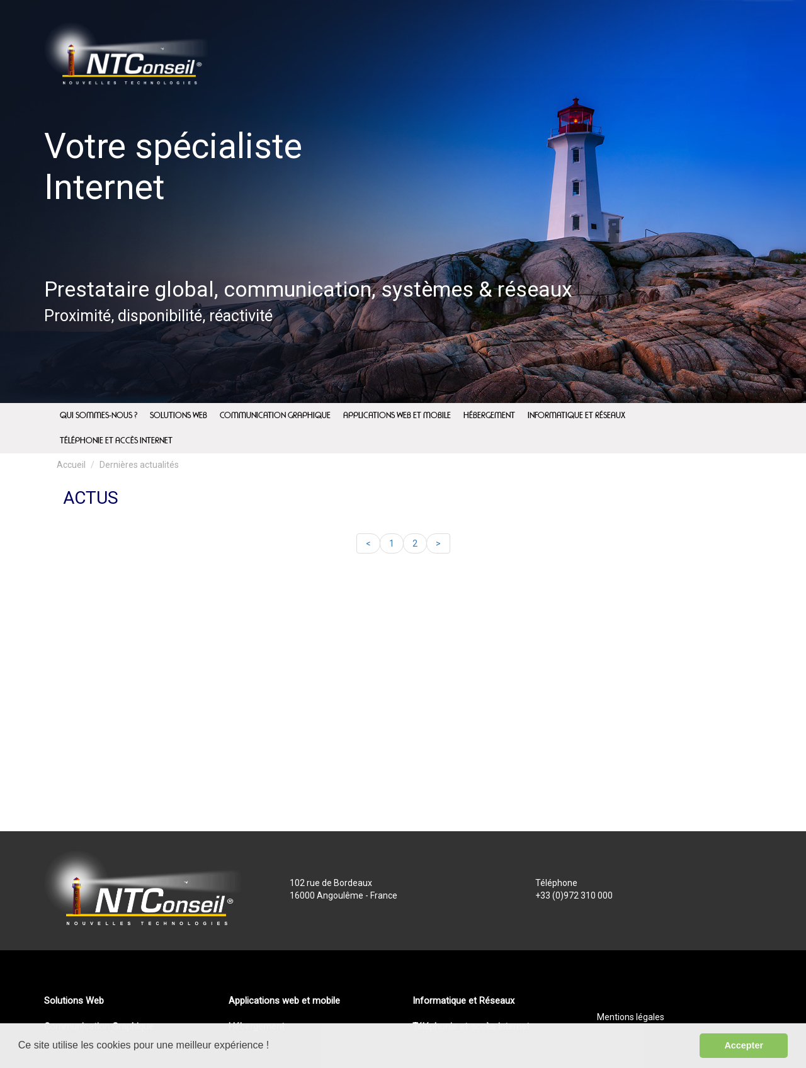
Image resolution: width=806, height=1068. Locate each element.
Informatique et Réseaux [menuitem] (576, 416)
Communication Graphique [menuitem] (275, 416)
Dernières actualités (139, 465)
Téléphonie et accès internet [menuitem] (116, 441)
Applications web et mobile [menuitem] (397, 416)
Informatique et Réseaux (463, 1000)
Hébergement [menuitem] (489, 416)
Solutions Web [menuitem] (178, 416)
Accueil (71, 465)
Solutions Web (74, 1000)
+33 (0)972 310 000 (574, 895)
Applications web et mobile (284, 1000)
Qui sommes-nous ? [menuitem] (98, 416)
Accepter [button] (743, 1045)
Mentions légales (630, 1017)
